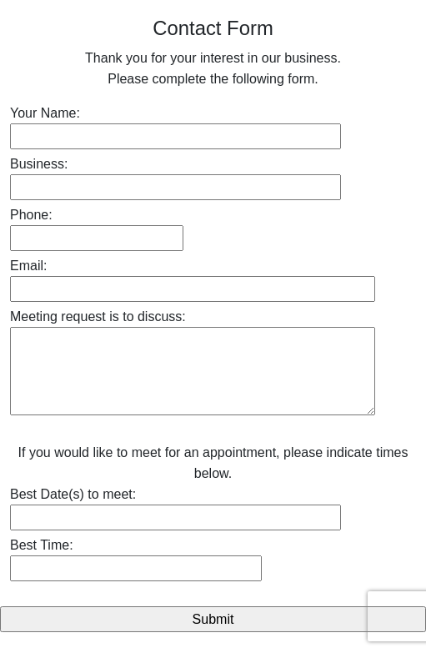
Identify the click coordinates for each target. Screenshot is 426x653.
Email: (28, 266)
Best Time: (41, 545)
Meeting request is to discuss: (98, 316)
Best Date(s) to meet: (73, 494)
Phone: (31, 215)
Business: (39, 164)
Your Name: (45, 113)
